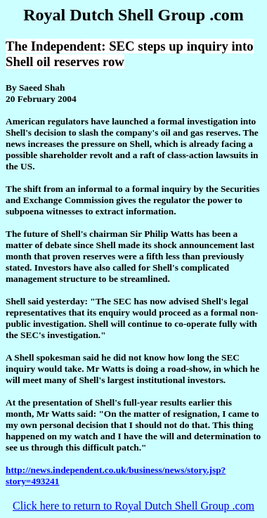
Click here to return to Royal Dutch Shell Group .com (133, 506)
